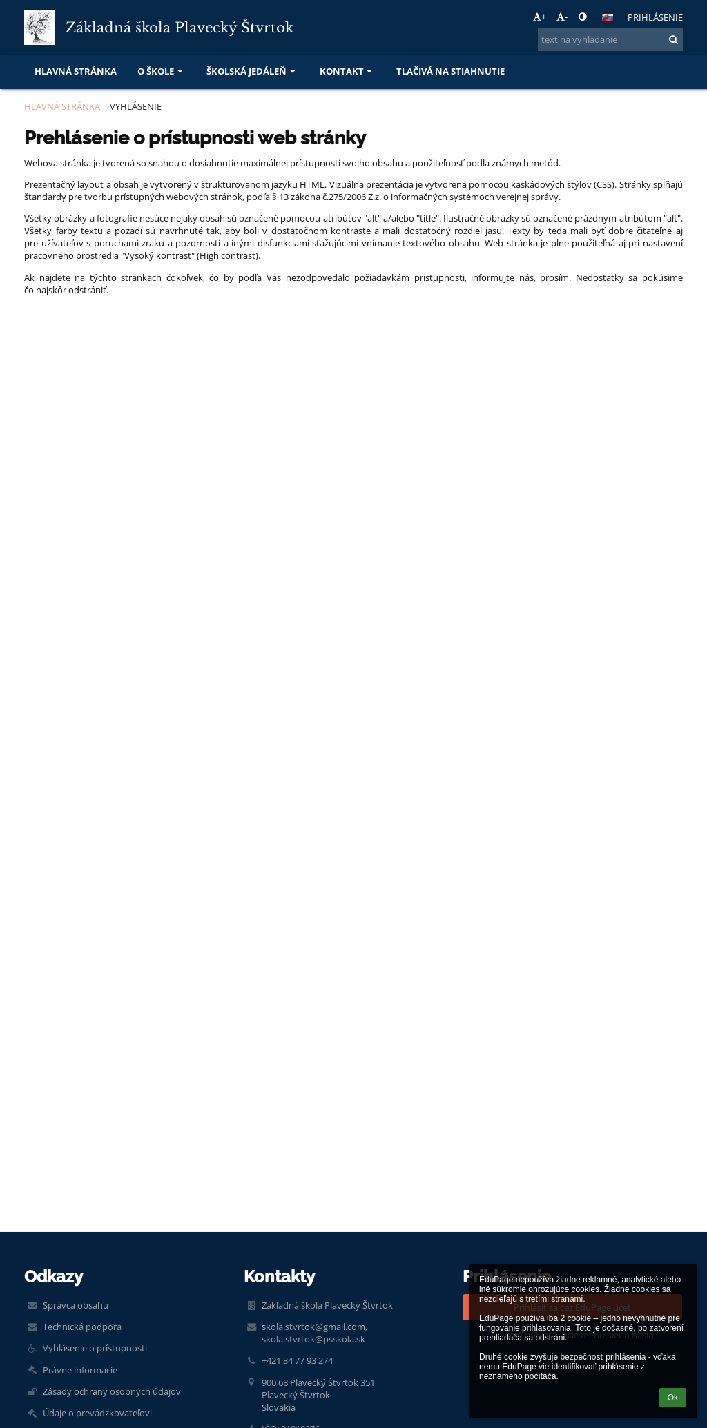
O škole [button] (161, 71)
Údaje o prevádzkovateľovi (97, 1413)
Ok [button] (673, 1397)
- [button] (562, 16)
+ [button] (539, 16)
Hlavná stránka (62, 106)
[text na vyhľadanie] (610, 39)
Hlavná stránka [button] (76, 71)
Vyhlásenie (136, 106)
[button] (607, 17)
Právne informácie (80, 1370)
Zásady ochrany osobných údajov (112, 1391)
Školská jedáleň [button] (252, 71)
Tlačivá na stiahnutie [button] (450, 71)
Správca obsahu (75, 1305)
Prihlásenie (655, 17)
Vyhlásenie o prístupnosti (95, 1348)
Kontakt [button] (348, 71)
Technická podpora (82, 1326)
